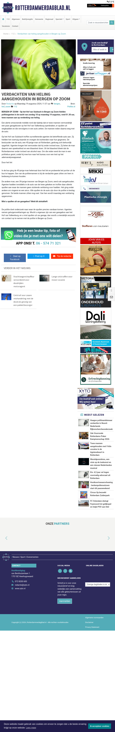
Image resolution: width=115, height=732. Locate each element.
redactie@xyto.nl (22, 623)
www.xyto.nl (20, 627)
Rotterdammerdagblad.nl (42, 7)
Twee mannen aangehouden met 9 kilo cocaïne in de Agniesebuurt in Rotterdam (100, 449)
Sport (68, 19)
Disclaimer (89, 660)
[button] (3, 579)
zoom (7, 106)
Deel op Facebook (14, 258)
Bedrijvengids (27, 19)
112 (8, 19)
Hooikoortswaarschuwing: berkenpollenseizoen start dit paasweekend (101, 485)
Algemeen (16, 19)
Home (6, 34)
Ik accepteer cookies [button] (99, 726)
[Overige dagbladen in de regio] (97, 614)
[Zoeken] (111, 22)
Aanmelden (64, 639)
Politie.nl (71, 106)
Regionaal (49, 19)
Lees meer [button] (31, 728)
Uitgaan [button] (75, 19)
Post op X (38, 256)
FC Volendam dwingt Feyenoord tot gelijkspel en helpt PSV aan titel (100, 527)
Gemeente (39, 19)
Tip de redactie (62, 256)
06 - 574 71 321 (48, 243)
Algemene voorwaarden (94, 656)
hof (3, 106)
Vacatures (6, 26)
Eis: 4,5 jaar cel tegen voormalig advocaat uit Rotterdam (100, 475)
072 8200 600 (21, 620)
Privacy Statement (92, 665)
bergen (57, 104)
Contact (15, 26)
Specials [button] (59, 19)
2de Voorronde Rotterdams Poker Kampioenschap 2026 (99, 436)
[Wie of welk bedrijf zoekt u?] (100, 49)
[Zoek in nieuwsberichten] (98, 22)
